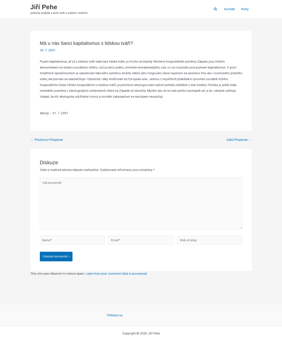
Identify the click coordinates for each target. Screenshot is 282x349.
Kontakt (229, 9)
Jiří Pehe (43, 7)
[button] (215, 9)
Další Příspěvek (239, 139)
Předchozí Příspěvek (47, 139)
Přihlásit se (114, 315)
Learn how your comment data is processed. (117, 273)
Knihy (245, 9)
